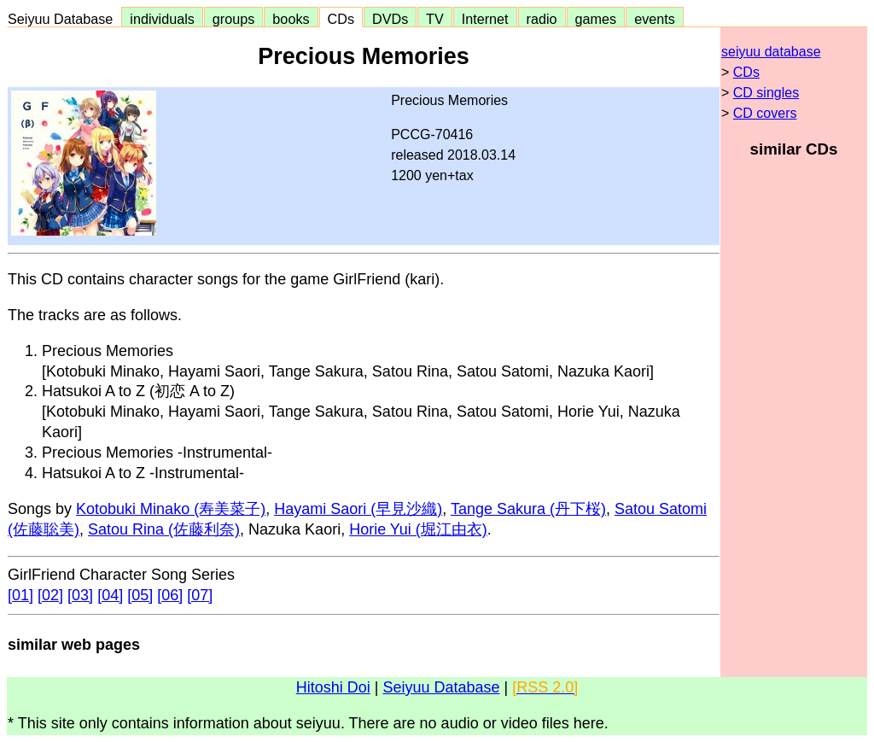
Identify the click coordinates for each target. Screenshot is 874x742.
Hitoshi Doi (333, 687)
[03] (80, 595)
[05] (140, 595)
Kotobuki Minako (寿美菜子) (170, 508)
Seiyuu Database (64, 18)
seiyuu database (771, 51)
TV (434, 18)
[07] (200, 595)
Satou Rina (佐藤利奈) (164, 529)
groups (234, 18)
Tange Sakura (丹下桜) (528, 508)
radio (542, 18)
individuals (162, 18)
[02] (50, 595)
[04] (110, 595)
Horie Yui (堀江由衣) (418, 529)
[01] (20, 595)
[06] (170, 595)
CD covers (765, 113)
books (291, 18)
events (654, 18)
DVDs (390, 18)
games (596, 18)
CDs (341, 18)
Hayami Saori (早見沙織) (358, 508)
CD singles (766, 92)
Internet (485, 18)
